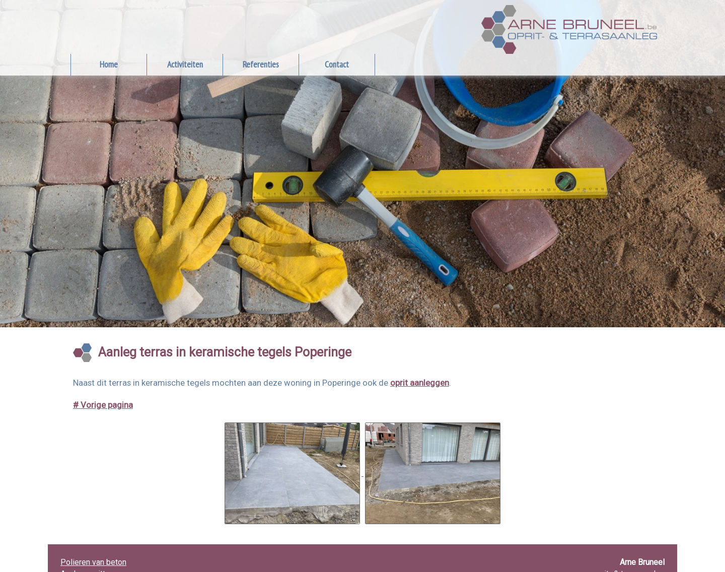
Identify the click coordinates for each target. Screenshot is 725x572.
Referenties (261, 64)
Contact (337, 64)
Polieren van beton (93, 562)
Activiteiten (185, 64)
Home (109, 64)
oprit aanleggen (419, 383)
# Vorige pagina (103, 405)
